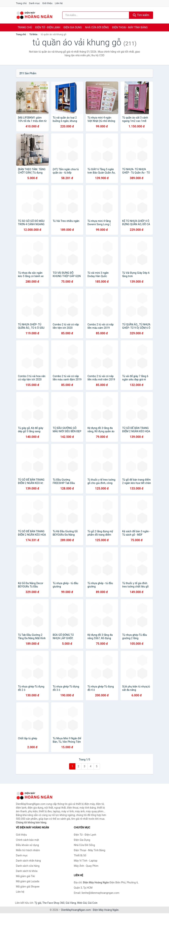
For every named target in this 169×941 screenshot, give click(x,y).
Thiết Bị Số (80, 855)
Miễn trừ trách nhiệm (28, 850)
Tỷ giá (37, 902)
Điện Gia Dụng (73, 27)
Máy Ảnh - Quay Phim (86, 865)
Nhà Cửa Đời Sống (97, 27)
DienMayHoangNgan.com (76, 909)
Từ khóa (33, 34)
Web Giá (82, 902)
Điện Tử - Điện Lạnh (47, 27)
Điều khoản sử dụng (27, 845)
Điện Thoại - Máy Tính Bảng (130, 27)
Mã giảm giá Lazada (27, 881)
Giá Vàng (71, 902)
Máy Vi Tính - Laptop (85, 860)
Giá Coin (92, 902)
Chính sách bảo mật (27, 839)
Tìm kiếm (141, 15)
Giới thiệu (47, 3)
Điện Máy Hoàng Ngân (106, 909)
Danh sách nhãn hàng (28, 860)
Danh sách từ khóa (26, 871)
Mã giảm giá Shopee (27, 886)
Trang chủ (21, 3)
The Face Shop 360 (53, 902)
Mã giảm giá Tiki (25, 876)
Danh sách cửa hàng (27, 865)
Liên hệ (59, 3)
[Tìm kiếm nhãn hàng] (95, 15)
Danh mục (34, 3)
